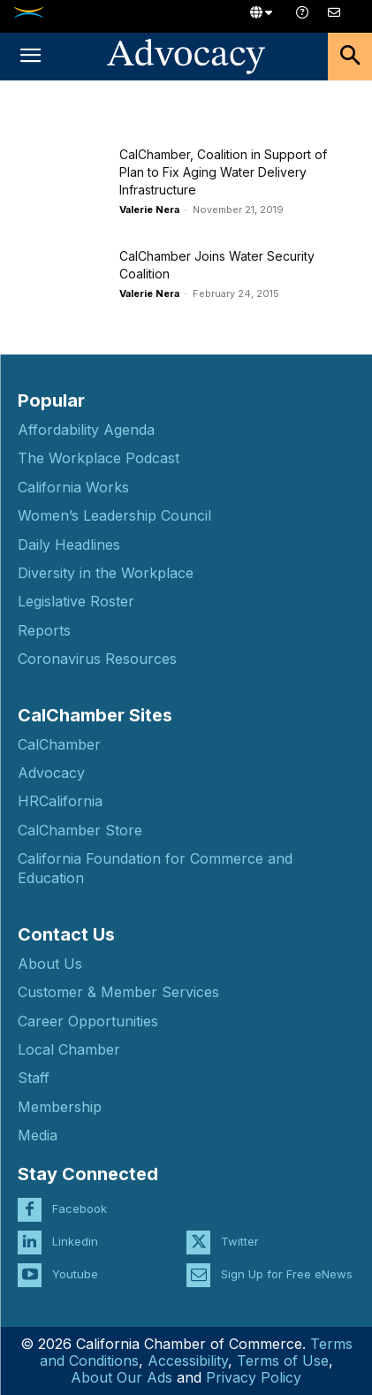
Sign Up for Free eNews (287, 1274)
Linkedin (75, 1241)
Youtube (75, 1274)
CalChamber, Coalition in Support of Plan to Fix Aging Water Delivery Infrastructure (223, 172)
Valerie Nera (149, 209)
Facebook (79, 1208)
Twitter (240, 1241)
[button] (30, 56)
